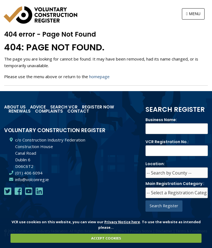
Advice (38, 107)
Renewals (20, 111)
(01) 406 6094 (29, 173)
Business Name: (161, 119)
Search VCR (64, 107)
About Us (15, 107)
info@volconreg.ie (32, 179)
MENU (193, 13)
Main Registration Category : (174, 183)
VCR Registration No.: (167, 142)
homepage (99, 76)
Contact (78, 111)
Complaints (49, 111)
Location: (155, 164)
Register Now (98, 107)
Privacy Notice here (122, 221)
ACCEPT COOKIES (106, 238)
